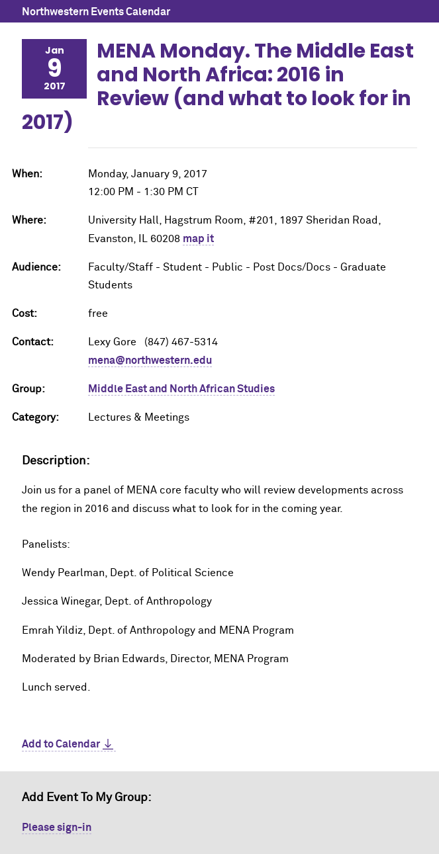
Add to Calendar (61, 744)
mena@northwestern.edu (150, 360)
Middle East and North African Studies (181, 389)
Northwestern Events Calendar (96, 12)
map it (198, 239)
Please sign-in (56, 827)
